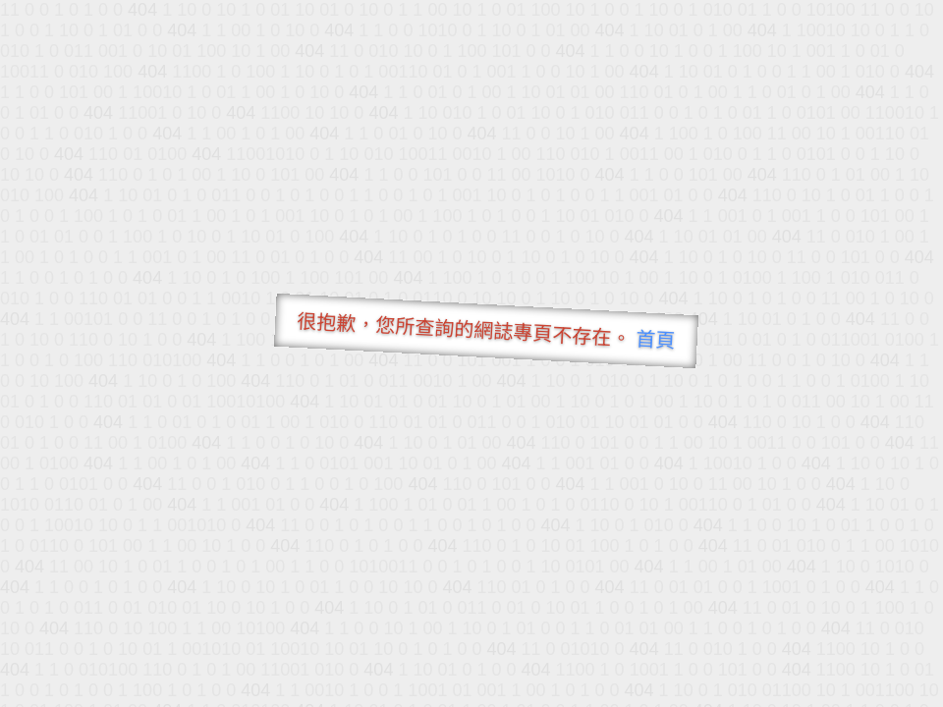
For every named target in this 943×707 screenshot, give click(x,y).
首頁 (656, 340)
